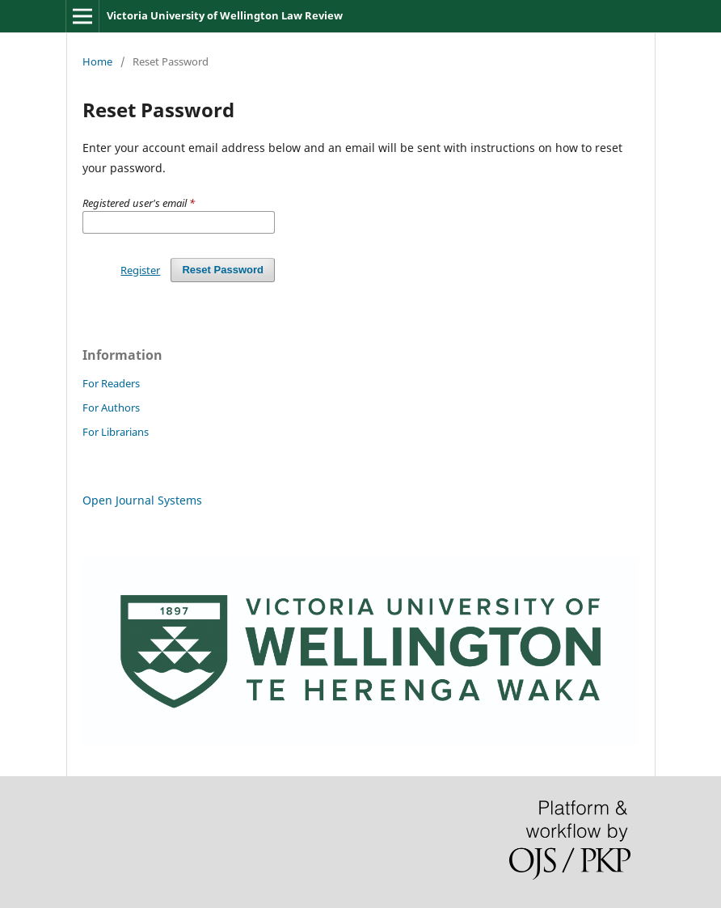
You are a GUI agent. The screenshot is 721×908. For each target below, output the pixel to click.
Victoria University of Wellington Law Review (225, 15)
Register (140, 270)
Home (97, 61)
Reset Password (223, 270)
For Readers (111, 383)
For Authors (111, 407)
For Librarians (115, 431)
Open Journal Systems (142, 500)
